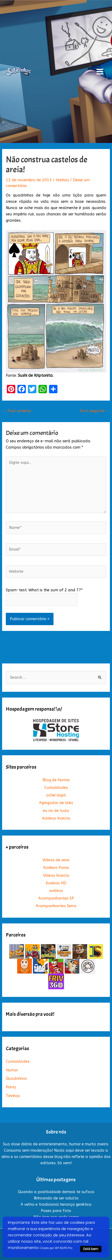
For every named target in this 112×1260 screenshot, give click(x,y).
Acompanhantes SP (56, 898)
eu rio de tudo (56, 811)
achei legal (56, 795)
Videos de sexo (56, 860)
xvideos (56, 891)
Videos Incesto (56, 875)
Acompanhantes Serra (56, 906)
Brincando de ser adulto (56, 1198)
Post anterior (17, 411)
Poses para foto (56, 1211)
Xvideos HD (56, 883)
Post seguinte (95, 411)
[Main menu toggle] (100, 71)
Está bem (90, 1249)
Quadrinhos (16, 1078)
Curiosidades (56, 787)
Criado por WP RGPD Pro (56, 1248)
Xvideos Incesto (56, 818)
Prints (11, 1087)
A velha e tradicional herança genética (56, 1204)
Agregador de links (56, 803)
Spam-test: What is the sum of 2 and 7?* (44, 590)
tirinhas (62, 180)
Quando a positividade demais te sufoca (56, 1192)
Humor (12, 1070)
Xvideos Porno (56, 867)
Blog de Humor (56, 780)
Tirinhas (13, 1096)
